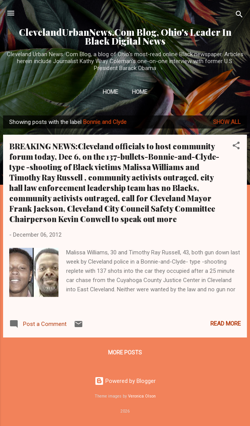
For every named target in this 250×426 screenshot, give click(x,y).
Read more (225, 323)
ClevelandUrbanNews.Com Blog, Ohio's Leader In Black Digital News (125, 36)
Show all (227, 122)
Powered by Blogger (125, 381)
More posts (125, 352)
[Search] (239, 15)
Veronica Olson (142, 396)
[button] (236, 147)
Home (110, 92)
